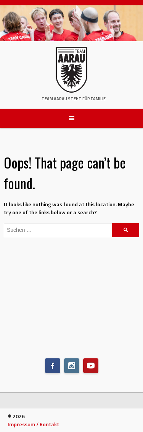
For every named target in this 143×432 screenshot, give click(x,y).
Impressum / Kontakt (33, 424)
